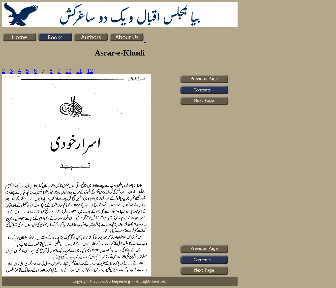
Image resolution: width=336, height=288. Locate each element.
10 (68, 70)
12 (90, 70)
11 (79, 70)
